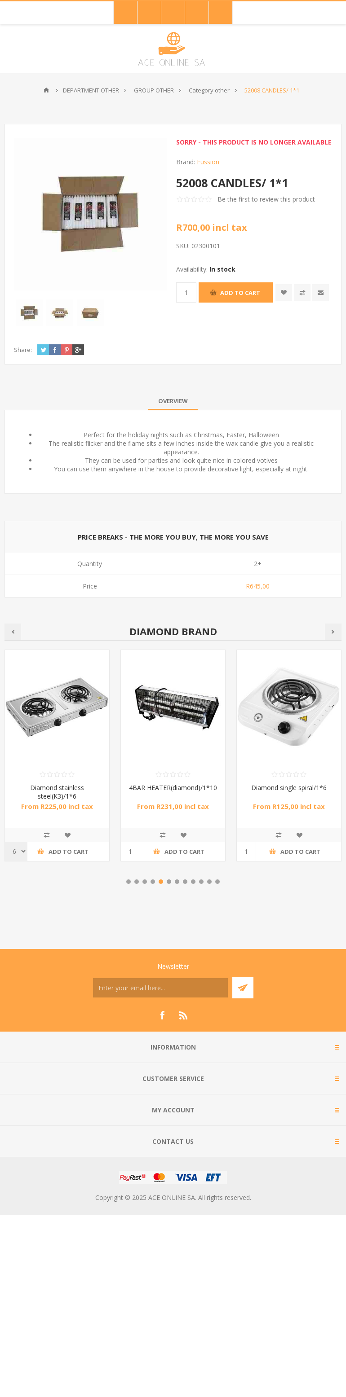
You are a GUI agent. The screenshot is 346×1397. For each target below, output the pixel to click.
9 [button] (193, 881)
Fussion (208, 162)
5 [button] (161, 881)
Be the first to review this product (266, 199)
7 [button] (177, 881)
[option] (173, 762)
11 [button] (209, 881)
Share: (23, 350)
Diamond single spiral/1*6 (289, 787)
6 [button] (169, 881)
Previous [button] (12, 632)
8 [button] (185, 881)
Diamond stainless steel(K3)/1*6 (57, 791)
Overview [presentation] (173, 401)
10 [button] (201, 881)
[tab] (173, 400)
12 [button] (217, 881)
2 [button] (136, 881)
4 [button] (153, 881)
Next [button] (333, 632)
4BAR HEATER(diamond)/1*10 (173, 787)
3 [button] (144, 881)
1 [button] (128, 881)
